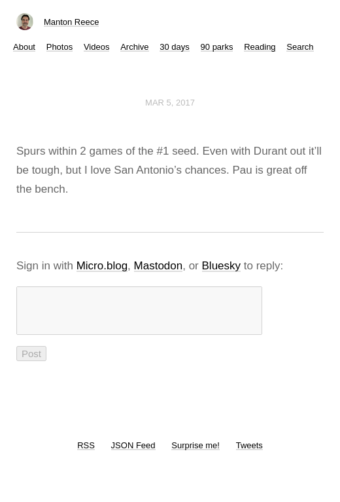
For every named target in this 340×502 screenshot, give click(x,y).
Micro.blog (102, 266)
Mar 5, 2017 (170, 102)
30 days (175, 47)
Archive (134, 47)
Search (299, 47)
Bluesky (221, 266)
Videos (97, 47)
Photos (59, 47)
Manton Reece (71, 22)
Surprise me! (195, 453)
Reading (259, 47)
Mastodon (158, 266)
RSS (86, 453)
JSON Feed (133, 453)
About (24, 47)
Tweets (249, 453)
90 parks (217, 47)
